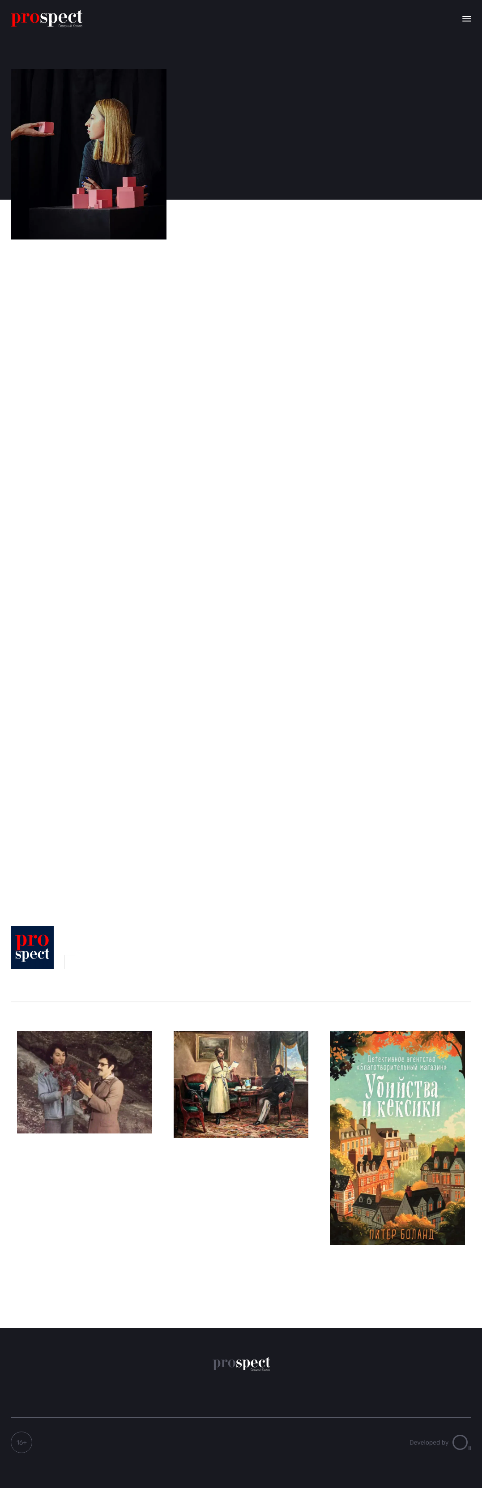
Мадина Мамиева (69, 962)
